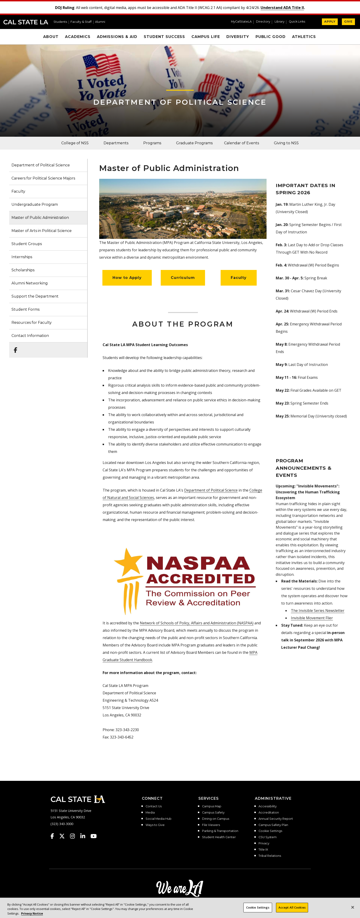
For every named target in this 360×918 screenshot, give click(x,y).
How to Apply (127, 277)
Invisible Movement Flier (312, 617)
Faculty (18, 191)
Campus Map (211, 806)
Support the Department (35, 296)
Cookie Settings (270, 831)
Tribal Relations (270, 855)
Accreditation (269, 812)
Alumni (100, 21)
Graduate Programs (194, 143)
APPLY (329, 21)
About (51, 37)
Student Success (164, 37)
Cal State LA (25, 22)
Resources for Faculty (31, 322)
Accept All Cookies (292, 910)
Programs (152, 143)
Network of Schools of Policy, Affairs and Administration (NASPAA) (196, 623)
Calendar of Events (241, 143)
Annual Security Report (276, 818)
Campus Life (205, 37)
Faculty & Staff (81, 21)
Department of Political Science (180, 102)
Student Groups (26, 244)
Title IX (263, 849)
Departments (116, 143)
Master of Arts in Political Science (41, 231)
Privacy (264, 843)
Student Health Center (219, 837)
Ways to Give (155, 825)
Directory (263, 21)
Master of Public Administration (40, 217)
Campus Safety (213, 812)
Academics (77, 37)
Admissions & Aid (117, 37)
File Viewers (211, 825)
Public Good (271, 37)
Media (150, 812)
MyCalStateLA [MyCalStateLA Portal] (241, 21)
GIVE (348, 21)
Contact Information (30, 335)
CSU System (268, 837)
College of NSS (75, 143)
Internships (21, 257)
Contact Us (154, 806)
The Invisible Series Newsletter (317, 610)
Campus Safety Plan (273, 825)
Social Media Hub (159, 818)
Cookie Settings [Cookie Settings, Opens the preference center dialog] (257, 910)
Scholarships (22, 270)
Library (279, 21)
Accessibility (268, 806)
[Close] (353, 910)
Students (60, 21)
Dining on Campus (215, 818)
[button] (299, 22)
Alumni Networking (29, 283)
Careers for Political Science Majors (43, 178)
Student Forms (25, 309)
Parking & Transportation (220, 831)
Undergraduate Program (34, 204)
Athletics (304, 37)
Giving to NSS (286, 143)
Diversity (237, 37)
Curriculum (183, 277)
